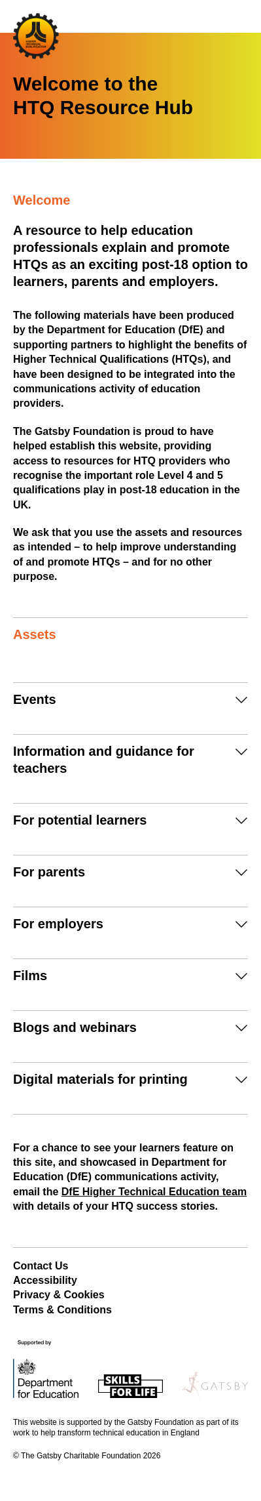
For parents (49, 872)
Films (30, 975)
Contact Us (40, 1265)
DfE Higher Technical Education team (154, 1191)
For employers (58, 923)
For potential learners (80, 820)
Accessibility (45, 1280)
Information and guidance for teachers (103, 759)
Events (34, 699)
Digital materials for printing (100, 1079)
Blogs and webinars (75, 1027)
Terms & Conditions (62, 1309)
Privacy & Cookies (59, 1294)
